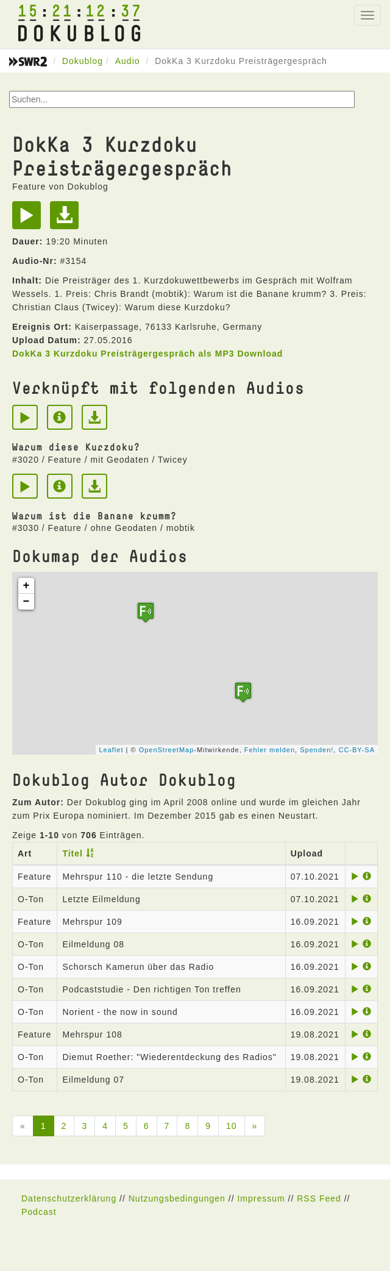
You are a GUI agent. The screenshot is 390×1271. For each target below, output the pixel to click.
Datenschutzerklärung (68, 1198)
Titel (72, 853)
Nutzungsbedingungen (177, 1198)
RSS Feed (319, 1198)
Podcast (39, 1212)
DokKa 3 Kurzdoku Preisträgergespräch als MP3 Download (147, 353)
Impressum (261, 1198)
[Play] (29, 219)
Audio (127, 61)
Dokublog (82, 61)
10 (231, 1126)
